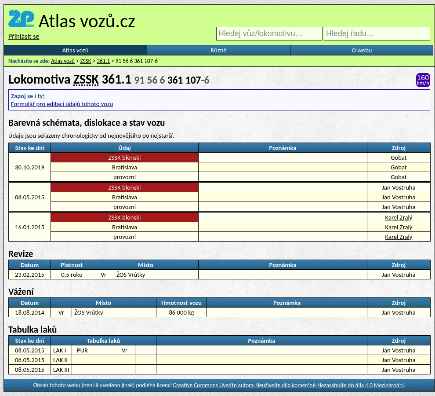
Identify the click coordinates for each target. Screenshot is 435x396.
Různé (218, 50)
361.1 (103, 61)
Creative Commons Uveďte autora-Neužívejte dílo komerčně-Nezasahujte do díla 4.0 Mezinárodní (288, 385)
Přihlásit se (23, 36)
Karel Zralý (399, 217)
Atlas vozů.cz (87, 20)
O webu (362, 50)
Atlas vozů (75, 50)
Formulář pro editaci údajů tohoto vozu (62, 104)
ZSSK (85, 61)
